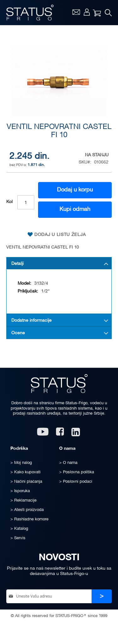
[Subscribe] (102, 596)
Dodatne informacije (31, 321)
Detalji (17, 264)
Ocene (18, 333)
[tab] (59, 263)
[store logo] (29, 12)
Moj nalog (87, 11)
